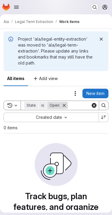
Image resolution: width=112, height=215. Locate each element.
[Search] (103, 105)
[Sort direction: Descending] (103, 117)
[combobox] (51, 117)
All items (15, 78)
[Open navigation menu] (16, 7)
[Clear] (94, 105)
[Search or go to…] (94, 7)
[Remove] (64, 105)
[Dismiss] (101, 39)
